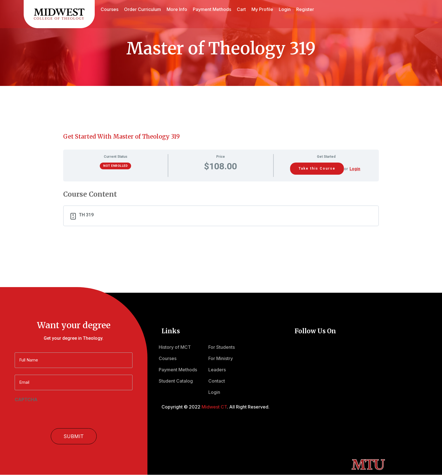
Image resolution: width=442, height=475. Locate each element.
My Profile (262, 9)
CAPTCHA (26, 399)
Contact (216, 381)
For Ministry (220, 358)
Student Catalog (176, 381)
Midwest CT (214, 407)
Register (305, 9)
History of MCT (175, 347)
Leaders (217, 369)
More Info (177, 9)
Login (285, 9)
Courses (109, 9)
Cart (241, 9)
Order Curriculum (142, 9)
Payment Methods (212, 9)
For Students (221, 347)
